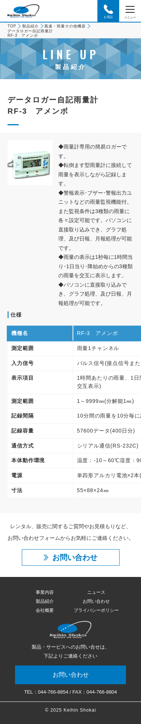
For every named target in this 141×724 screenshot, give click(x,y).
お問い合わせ (96, 601)
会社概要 (45, 610)
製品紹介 (30, 26)
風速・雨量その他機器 (65, 26)
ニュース (96, 592)
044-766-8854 (53, 692)
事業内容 (45, 592)
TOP (12, 26)
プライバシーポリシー (96, 610)
